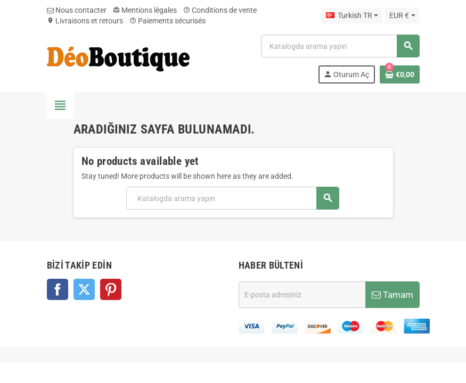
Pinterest (110, 289)
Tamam (392, 294)
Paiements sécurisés (167, 20)
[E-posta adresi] (302, 294)
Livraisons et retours (85, 20)
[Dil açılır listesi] (352, 15)
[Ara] (340, 46)
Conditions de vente (220, 10)
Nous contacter (77, 10)
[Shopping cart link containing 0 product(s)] (400, 74)
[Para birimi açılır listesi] (402, 15)
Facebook (57, 289)
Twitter (84, 289)
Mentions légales (145, 10)
